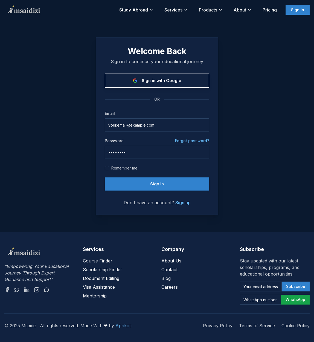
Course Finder (97, 261)
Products (211, 10)
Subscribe (295, 286)
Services (176, 10)
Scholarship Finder (102, 269)
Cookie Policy (295, 325)
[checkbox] (107, 168)
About (243, 10)
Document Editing (101, 278)
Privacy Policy (217, 325)
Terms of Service (257, 325)
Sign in (157, 183)
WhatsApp (295, 299)
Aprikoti (123, 325)
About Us (171, 261)
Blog (166, 278)
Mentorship (95, 296)
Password (114, 140)
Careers (169, 287)
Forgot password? (192, 140)
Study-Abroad (136, 10)
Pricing (270, 10)
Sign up (183, 202)
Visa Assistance (99, 287)
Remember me (124, 168)
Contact (169, 269)
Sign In (297, 9)
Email (110, 113)
